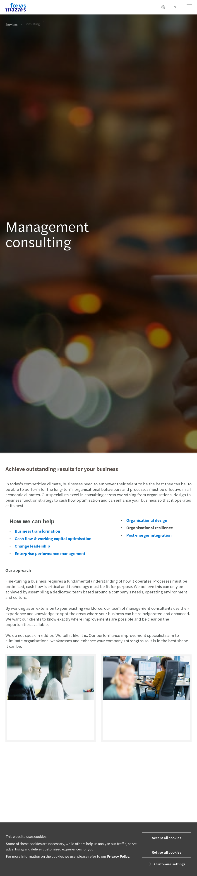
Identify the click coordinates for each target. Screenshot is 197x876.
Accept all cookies (166, 837)
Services (11, 24)
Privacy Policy (118, 856)
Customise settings (166, 864)
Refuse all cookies (166, 852)
